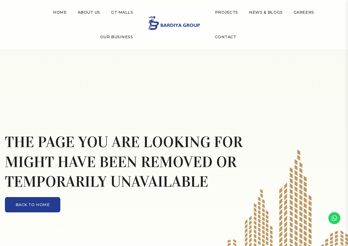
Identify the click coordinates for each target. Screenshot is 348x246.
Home (60, 12)
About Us (89, 12)
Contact (225, 36)
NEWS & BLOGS (266, 12)
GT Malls (122, 12)
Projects (226, 12)
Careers (304, 12)
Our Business (116, 36)
